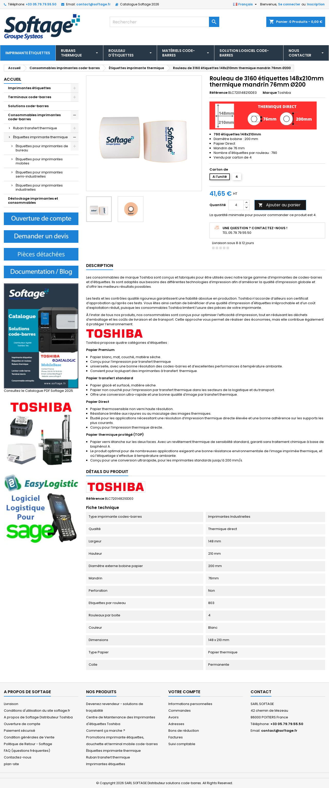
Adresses (176, 723)
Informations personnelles (190, 703)
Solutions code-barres (28, 106)
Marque (270, 92)
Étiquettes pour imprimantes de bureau (42, 148)
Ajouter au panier (279, 205)
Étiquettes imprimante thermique (40, 137)
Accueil (12, 79)
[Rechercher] (165, 22)
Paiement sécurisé (19, 730)
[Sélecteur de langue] (245, 4)
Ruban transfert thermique (35, 128)
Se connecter (289, 4)
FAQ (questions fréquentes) (27, 750)
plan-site (11, 764)
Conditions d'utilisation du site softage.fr (37, 710)
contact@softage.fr (93, 4)
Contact (261, 692)
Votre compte (184, 692)
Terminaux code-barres (29, 97)
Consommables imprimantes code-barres (34, 117)
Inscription (316, 4)
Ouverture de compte (22, 723)
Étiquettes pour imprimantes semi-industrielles (39, 174)
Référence (218, 92)
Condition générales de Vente (29, 737)
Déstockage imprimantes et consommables (33, 200)
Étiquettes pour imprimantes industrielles (39, 187)
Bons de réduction (183, 730)
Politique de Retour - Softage (28, 743)
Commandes (179, 710)
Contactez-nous (17, 757)
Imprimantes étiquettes (29, 88)
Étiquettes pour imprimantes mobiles (39, 161)
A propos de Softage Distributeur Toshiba (38, 717)
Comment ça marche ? (105, 730)
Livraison (11, 703)
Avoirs (173, 717)
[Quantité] (236, 205)
